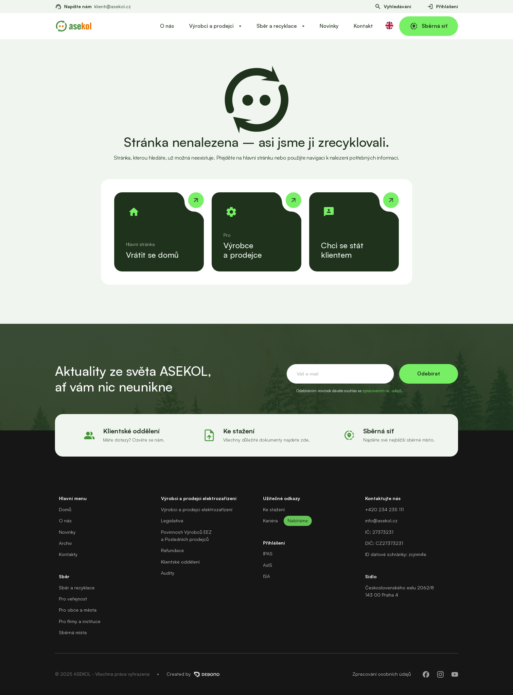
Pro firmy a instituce (79, 621)
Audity (167, 573)
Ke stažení (274, 509)
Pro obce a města (78, 610)
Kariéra (270, 520)
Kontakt (363, 26)
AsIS (267, 565)
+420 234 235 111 (384, 509)
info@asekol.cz (381, 520)
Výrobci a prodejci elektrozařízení (196, 509)
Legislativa (172, 520)
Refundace (172, 550)
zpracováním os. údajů (382, 390)
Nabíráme (298, 520)
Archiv (65, 543)
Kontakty (68, 554)
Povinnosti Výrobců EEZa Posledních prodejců (186, 535)
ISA (266, 576)
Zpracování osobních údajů (381, 674)
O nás (167, 26)
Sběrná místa (73, 632)
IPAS (268, 553)
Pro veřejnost (73, 598)
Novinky (329, 26)
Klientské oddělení (180, 562)
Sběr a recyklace (77, 587)
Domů (65, 509)
